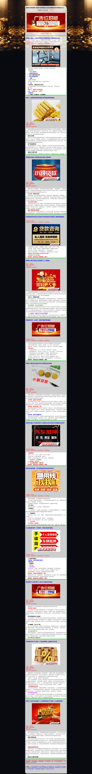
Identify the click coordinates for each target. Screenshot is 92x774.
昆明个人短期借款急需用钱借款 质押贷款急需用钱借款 (40, 97)
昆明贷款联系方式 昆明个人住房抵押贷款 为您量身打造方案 (41, 641)
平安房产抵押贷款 (34, 766)
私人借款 (40, 767)
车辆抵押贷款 (57, 767)
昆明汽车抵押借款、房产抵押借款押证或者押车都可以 (40, 468)
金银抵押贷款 (34, 767)
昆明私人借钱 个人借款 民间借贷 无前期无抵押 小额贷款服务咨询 (43, 38)
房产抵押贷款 (58, 766)
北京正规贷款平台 (50, 766)
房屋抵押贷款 (51, 767)
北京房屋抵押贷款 (42, 766)
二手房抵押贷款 (37, 768)
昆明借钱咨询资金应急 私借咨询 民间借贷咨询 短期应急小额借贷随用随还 (45, 216)
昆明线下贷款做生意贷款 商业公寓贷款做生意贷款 (39, 363)
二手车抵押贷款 (30, 768)
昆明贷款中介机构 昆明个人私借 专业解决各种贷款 (39, 582)
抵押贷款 (29, 767)
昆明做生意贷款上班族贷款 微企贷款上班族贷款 (38, 157)
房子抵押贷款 (45, 767)
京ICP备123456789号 (49, 768)
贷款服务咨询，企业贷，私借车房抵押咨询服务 (38, 320)
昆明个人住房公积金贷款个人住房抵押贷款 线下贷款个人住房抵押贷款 (44, 701)
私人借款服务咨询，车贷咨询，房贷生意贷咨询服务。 (40, 528)
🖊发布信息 (51, 10)
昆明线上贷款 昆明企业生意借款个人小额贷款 (38, 260)
